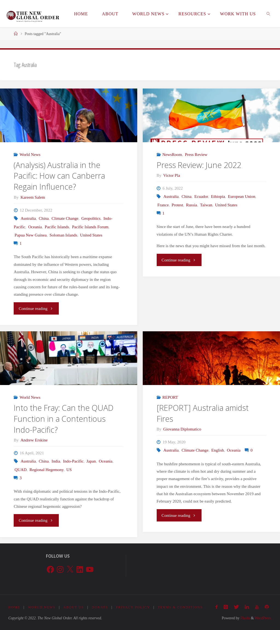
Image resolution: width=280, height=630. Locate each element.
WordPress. (263, 618)
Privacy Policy (134, 607)
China (44, 218)
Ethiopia (218, 196)
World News (30, 154)
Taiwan (206, 205)
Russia (191, 205)
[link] (269, 13)
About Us (74, 607)
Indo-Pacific (73, 461)
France (163, 205)
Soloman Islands (63, 235)
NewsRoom (172, 154)
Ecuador (201, 196)
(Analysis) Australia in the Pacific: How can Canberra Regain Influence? (59, 176)
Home (14, 607)
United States (91, 235)
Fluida (245, 618)
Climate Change (65, 218)
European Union (241, 196)
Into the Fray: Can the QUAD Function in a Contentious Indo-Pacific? (63, 419)
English (217, 450)
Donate (101, 607)
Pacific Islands (57, 226)
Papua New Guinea (30, 235)
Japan (91, 461)
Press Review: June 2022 (199, 165)
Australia (28, 218)
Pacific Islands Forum (90, 226)
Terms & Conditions (182, 607)
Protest (177, 205)
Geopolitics (90, 218)
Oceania (35, 226)
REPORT (170, 397)
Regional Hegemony (46, 469)
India (56, 461)
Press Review (196, 154)
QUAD (20, 469)
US (69, 469)
